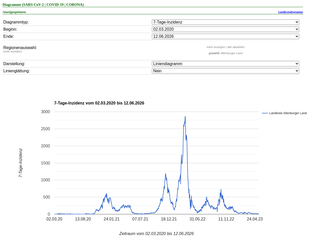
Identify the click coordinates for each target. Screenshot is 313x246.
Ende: (8, 36)
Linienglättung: (16, 71)
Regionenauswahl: (20, 49)
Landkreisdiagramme (290, 11)
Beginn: (10, 29)
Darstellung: (14, 64)
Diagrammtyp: (16, 22)
